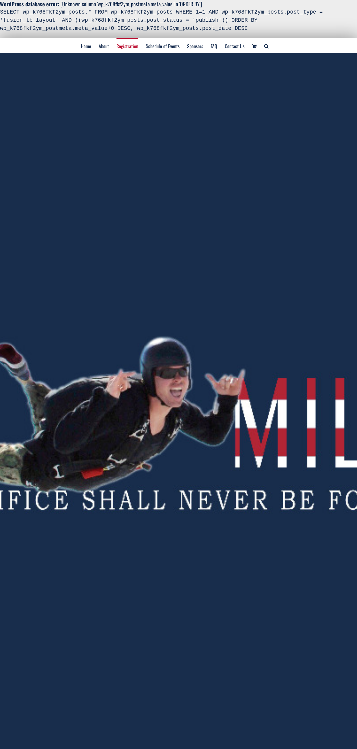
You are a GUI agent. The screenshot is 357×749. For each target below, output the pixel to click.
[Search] (266, 45)
